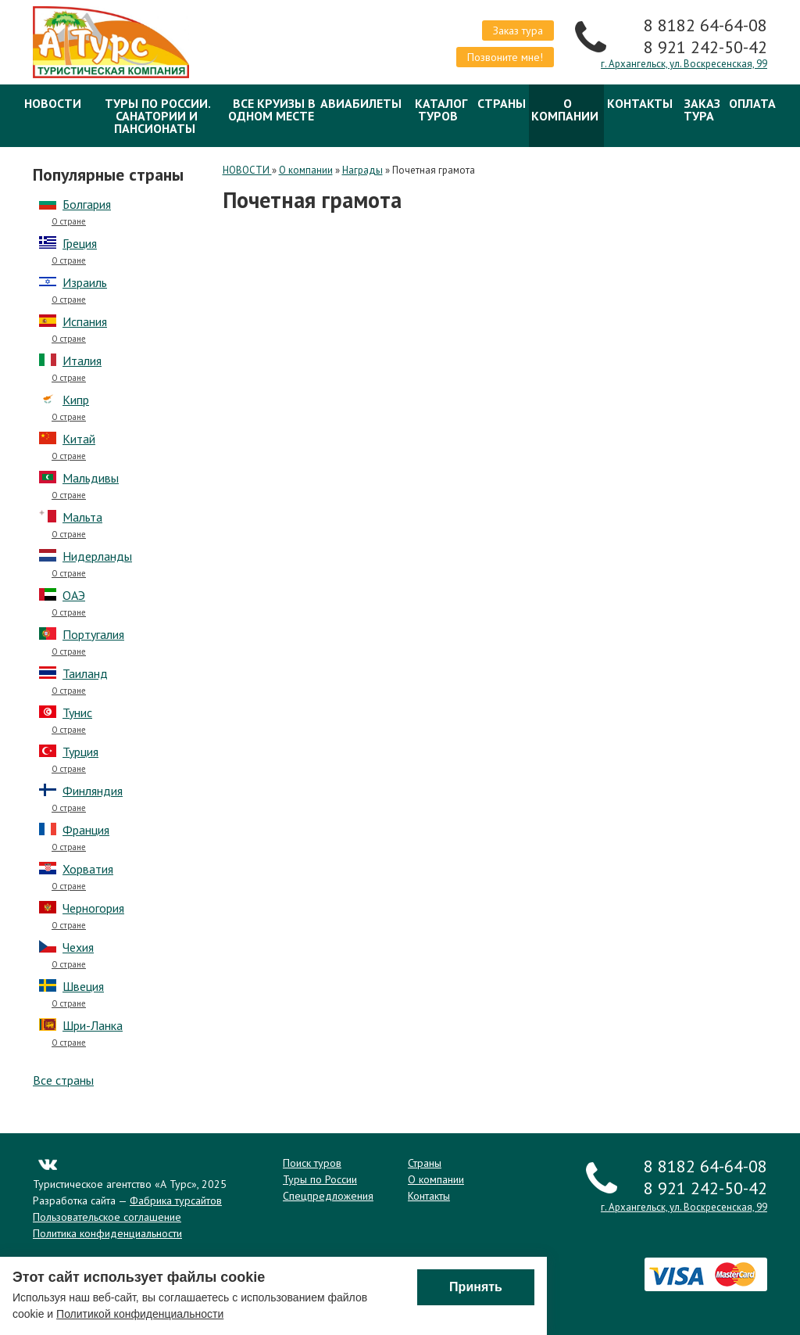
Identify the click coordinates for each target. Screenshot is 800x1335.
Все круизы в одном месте (272, 109)
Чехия (78, 947)
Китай (78, 438)
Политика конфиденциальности (107, 1233)
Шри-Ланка (92, 1025)
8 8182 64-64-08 (705, 25)
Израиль (84, 282)
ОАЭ (73, 595)
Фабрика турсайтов (176, 1200)
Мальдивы (90, 478)
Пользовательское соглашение (107, 1217)
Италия (82, 360)
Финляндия (92, 790)
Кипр (75, 399)
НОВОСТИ (52, 103)
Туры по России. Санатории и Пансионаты (158, 115)
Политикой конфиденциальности (139, 1315)
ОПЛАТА (752, 103)
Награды (362, 170)
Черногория (93, 908)
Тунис (77, 712)
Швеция (83, 986)
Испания (84, 321)
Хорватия (87, 869)
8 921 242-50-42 (705, 47)
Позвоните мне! (505, 57)
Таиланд (85, 673)
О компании (564, 109)
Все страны (63, 1080)
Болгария (86, 204)
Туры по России (320, 1179)
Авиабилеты (361, 103)
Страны (501, 103)
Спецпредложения (328, 1196)
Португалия (93, 634)
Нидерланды (97, 556)
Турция (80, 751)
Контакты (640, 103)
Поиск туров (312, 1163)
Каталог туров (441, 109)
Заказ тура (518, 30)
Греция (79, 243)
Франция (85, 830)
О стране (69, 221)
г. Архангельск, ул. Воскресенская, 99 (684, 63)
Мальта (82, 517)
